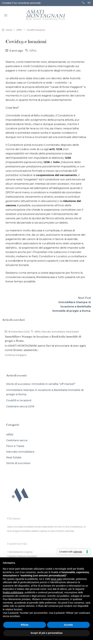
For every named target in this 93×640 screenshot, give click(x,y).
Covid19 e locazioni (18, 400)
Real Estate (72, 331)
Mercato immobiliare (53, 331)
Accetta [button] (68, 624)
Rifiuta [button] (25, 624)
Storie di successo (18, 463)
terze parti (56, 579)
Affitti (19, 30)
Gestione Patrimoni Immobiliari (23, 556)
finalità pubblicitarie (13, 592)
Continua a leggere (16, 355)
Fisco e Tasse (15, 446)
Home (9, 30)
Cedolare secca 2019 (20, 406)
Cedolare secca (16, 440)
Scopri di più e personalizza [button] (46, 633)
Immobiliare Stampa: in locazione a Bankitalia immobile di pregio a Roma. (44, 392)
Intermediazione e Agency (20, 552)
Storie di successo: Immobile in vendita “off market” (40, 384)
